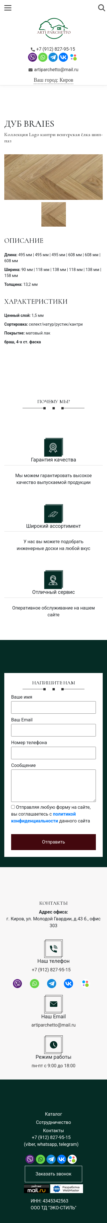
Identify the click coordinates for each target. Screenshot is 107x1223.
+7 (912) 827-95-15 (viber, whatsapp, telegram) (51, 1141)
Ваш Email (22, 720)
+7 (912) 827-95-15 (53, 49)
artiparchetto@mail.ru (53, 69)
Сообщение (23, 765)
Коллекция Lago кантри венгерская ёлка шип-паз (53, 137)
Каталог (53, 1114)
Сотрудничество (53, 1122)
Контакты (53, 1130)
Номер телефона (29, 742)
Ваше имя (21, 697)
